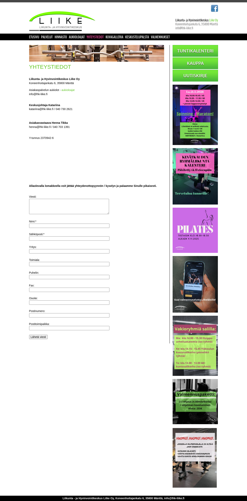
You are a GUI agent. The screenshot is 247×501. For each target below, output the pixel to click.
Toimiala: (34, 263)
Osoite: (33, 301)
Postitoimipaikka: (39, 327)
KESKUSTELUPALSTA (137, 37)
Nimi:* (32, 225)
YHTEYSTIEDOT (95, 37)
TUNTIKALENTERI (195, 51)
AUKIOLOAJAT (77, 37)
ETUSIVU (34, 37)
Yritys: (33, 250)
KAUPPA (195, 63)
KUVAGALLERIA (114, 37)
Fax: (31, 289)
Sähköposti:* (36, 237)
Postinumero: (37, 314)
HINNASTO (61, 37)
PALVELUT (47, 37)
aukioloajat (68, 90)
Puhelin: (34, 276)
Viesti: (33, 196)
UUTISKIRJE (195, 75)
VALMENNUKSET (160, 37)
